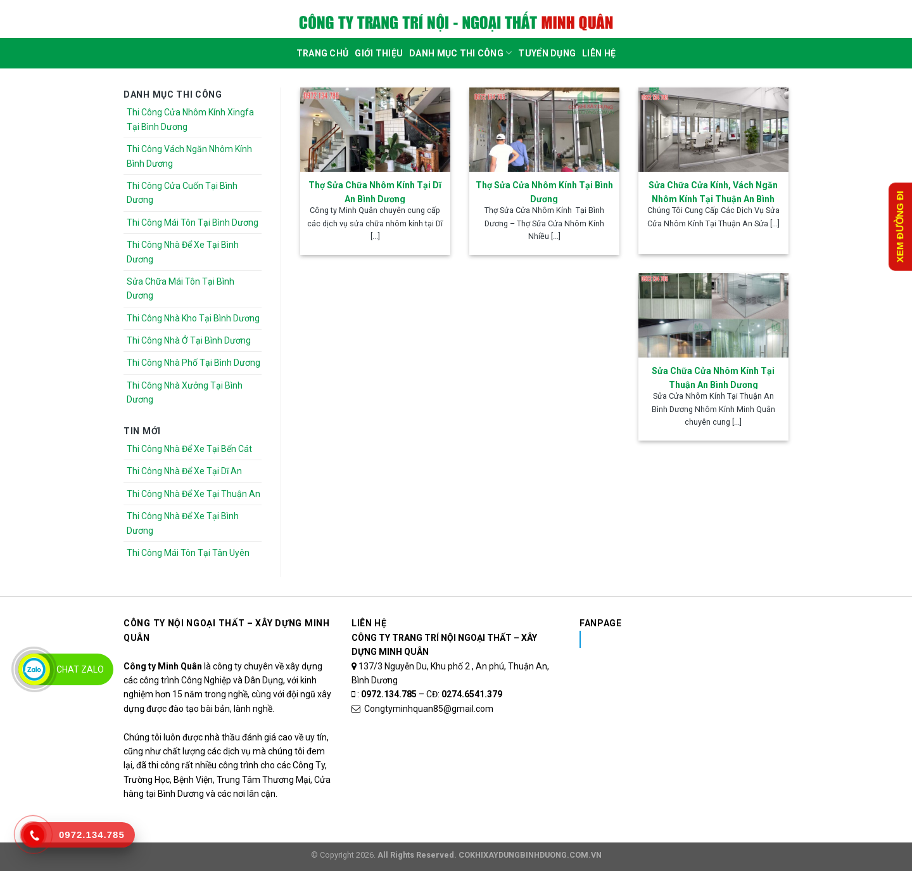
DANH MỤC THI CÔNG (460, 53)
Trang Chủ (322, 53)
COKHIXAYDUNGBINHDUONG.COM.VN (530, 855)
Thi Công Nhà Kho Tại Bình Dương (193, 318)
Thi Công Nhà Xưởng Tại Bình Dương (185, 392)
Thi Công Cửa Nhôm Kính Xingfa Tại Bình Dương (190, 119)
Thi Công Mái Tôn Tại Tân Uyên (188, 553)
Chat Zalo (80, 669)
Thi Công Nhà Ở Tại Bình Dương (189, 340)
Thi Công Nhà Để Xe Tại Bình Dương (183, 252)
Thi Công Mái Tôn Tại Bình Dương (192, 222)
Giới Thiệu (379, 53)
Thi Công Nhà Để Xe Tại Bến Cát (189, 449)
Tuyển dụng (547, 53)
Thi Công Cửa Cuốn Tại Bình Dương (182, 193)
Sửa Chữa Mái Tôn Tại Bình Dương (180, 288)
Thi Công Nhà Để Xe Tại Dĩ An (184, 471)
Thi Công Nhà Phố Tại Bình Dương (193, 363)
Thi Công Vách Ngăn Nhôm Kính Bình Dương (189, 156)
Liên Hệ (599, 53)
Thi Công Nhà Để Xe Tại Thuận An (193, 494)
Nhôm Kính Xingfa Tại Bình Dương (679, 639)
